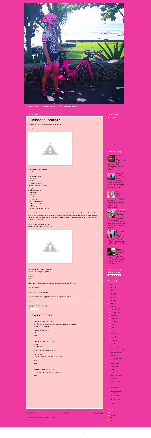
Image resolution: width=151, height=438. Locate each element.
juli (112, 324)
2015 (111, 288)
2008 (111, 404)
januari (113, 343)
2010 (111, 303)
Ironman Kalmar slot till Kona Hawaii (120, 250)
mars (113, 337)
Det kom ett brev (116, 352)
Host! (112, 372)
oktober (113, 315)
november (114, 312)
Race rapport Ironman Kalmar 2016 (120, 175)
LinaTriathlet (112, 416)
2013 (111, 294)
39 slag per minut (116, 382)
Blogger (84, 434)
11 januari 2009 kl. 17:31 (46, 341)
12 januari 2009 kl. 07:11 (46, 370)
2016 (111, 285)
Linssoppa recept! (116, 385)
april (113, 334)
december (114, 309)
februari (113, 340)
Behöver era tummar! (117, 375)
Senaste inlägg (31, 413)
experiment (114, 378)
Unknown (112, 421)
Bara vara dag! (115, 346)
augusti (113, 321)
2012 (111, 297)
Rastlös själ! (114, 366)
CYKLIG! (114, 355)
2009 (111, 306)
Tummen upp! (115, 363)
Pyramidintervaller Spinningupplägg (120, 213)
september (114, 318)
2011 (111, 300)
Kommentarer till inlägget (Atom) (45, 417)
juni (112, 327)
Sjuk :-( (113, 369)
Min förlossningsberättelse (120, 193)
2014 (111, 291)
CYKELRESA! (115, 388)
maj (112, 331)
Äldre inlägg (98, 413)
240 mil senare (115, 399)
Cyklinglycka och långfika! (116, 392)
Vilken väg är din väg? (117, 349)
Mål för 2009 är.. (116, 396)
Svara (35, 335)
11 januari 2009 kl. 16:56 (46, 321)
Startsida (65, 413)
